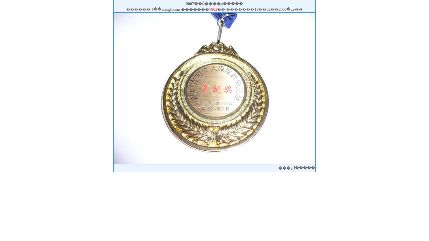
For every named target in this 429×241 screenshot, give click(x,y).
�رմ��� (296, 168)
